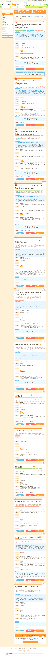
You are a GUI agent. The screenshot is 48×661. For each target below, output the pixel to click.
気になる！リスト (7, 7)
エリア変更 (17, 4)
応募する (30, 125)
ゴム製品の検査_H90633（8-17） (22, 395)
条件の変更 (8, 36)
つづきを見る (36, 58)
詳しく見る (40, 125)
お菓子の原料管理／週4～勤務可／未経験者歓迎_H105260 (28, 292)
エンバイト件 (9, 1)
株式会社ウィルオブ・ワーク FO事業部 (25, 66)
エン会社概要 (30, 648)
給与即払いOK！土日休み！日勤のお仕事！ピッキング (27, 586)
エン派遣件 (4, 1)
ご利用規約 (19, 648)
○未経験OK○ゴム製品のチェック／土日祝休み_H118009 (28, 81)
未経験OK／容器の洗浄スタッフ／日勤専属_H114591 (27, 344)
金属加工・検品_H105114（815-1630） (24, 466)
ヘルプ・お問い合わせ (24, 648)
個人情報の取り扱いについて (14, 648)
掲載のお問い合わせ (35, 648)
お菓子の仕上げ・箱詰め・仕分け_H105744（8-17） (27, 501)
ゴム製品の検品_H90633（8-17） (22, 430)
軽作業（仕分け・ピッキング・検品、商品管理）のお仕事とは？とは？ (35, 16)
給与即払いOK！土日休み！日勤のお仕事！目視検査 (27, 537)
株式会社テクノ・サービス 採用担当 (25, 176)
